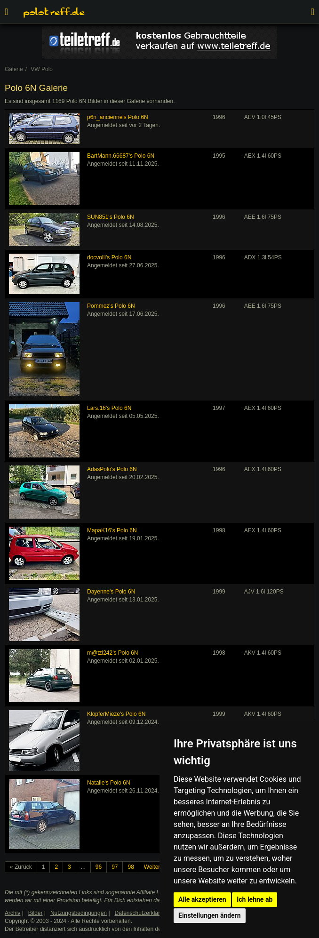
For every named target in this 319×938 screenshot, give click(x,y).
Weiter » (154, 867)
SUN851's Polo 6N (110, 217)
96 (99, 867)
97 (115, 867)
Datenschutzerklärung (142, 913)
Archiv (12, 913)
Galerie (14, 69)
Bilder (35, 913)
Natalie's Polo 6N (108, 782)
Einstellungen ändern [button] (209, 915)
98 (131, 867)
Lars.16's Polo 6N (109, 408)
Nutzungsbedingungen (78, 913)
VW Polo (42, 69)
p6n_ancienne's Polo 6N (117, 117)
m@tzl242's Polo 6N (112, 652)
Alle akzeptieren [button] (202, 899)
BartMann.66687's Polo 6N (120, 155)
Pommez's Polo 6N (111, 306)
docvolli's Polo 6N (109, 257)
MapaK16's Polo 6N (112, 530)
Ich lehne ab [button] (254, 899)
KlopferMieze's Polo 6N (116, 714)
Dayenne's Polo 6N (111, 591)
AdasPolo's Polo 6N (112, 469)
